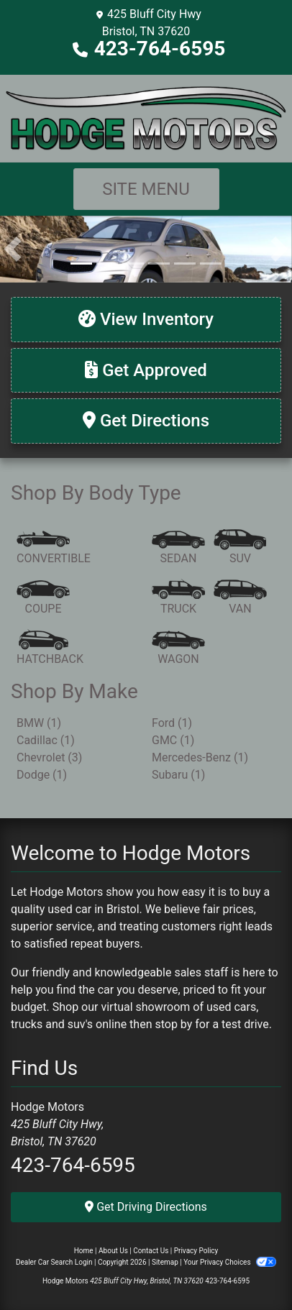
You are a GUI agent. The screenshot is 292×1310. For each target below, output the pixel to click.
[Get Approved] (146, 370)
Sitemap (165, 1262)
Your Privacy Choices (229, 1262)
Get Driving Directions (146, 1207)
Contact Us (150, 1251)
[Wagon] (178, 648)
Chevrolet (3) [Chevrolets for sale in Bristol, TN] (49, 757)
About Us (113, 1251)
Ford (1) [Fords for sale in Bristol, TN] (172, 723)
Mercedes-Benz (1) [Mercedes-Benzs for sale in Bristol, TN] (200, 757)
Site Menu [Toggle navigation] (146, 189)
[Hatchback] (50, 648)
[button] (12, 249)
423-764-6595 (160, 48)
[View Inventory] (146, 319)
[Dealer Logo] (146, 117)
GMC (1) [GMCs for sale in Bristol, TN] (173, 740)
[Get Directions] (146, 421)
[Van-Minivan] (240, 598)
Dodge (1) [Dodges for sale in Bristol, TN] (42, 775)
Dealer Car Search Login (54, 1262)
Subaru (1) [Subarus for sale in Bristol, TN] (178, 775)
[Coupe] (43, 598)
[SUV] (240, 547)
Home (83, 1251)
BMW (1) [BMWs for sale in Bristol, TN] (39, 723)
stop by (173, 1024)
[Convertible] (54, 547)
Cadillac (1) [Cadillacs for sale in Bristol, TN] (46, 740)
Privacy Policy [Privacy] (196, 1251)
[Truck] (178, 598)
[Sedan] (178, 547)
